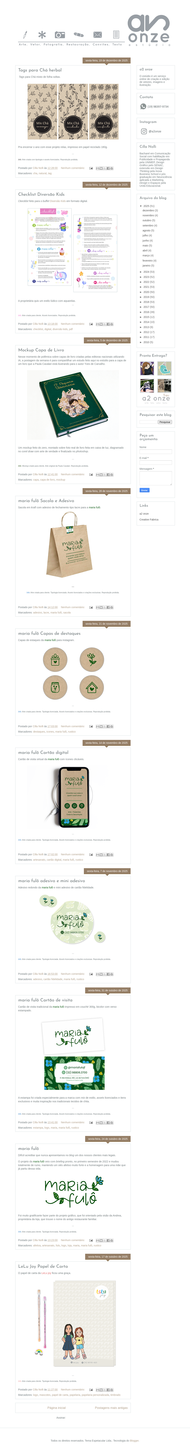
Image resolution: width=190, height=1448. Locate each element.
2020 (146, 292)
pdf (71, 329)
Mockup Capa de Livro (41, 350)
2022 (146, 281)
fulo (58, 1245)
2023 (146, 276)
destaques (39, 731)
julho (146, 235)
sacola (67, 612)
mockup (60, 479)
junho (146, 240)
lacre (46, 612)
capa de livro (47, 479)
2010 (146, 342)
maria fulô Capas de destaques (49, 633)
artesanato (39, 859)
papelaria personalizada (95, 1394)
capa (36, 479)
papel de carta (60, 1394)
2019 (146, 297)
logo (47, 1127)
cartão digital (54, 859)
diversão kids (60, 329)
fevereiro (148, 260)
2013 (146, 327)
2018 (146, 301)
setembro (148, 225)
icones (50, 731)
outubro (147, 220)
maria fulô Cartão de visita (45, 1000)
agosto (147, 230)
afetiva (37, 1245)
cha (35, 173)
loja (70, 1245)
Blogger (134, 1440)
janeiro (147, 265)
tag (50, 173)
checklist (38, 329)
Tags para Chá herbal (40, 70)
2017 (146, 306)
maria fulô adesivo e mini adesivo (51, 881)
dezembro (149, 210)
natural (43, 173)
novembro (149, 215)
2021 (146, 286)
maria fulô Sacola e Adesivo (46, 501)
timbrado (115, 1394)
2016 (146, 312)
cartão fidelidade (52, 979)
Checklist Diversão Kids (41, 194)
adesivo (37, 612)
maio (146, 245)
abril (145, 250)
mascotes (44, 1394)
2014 (146, 322)
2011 (146, 337)
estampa (38, 1127)
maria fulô (56, 612)
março (146, 255)
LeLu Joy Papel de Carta (43, 1266)
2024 (146, 271)
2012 (146, 332)
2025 (146, 206)
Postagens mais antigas (111, 1408)
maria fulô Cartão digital (43, 753)
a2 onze (144, 513)
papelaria (75, 1394)
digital (48, 329)
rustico (72, 731)
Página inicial (56, 1408)
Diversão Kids (58, 201)
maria (54, 1127)
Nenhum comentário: (73, 168)
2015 (146, 317)
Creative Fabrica (149, 519)
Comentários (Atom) (77, 1417)
